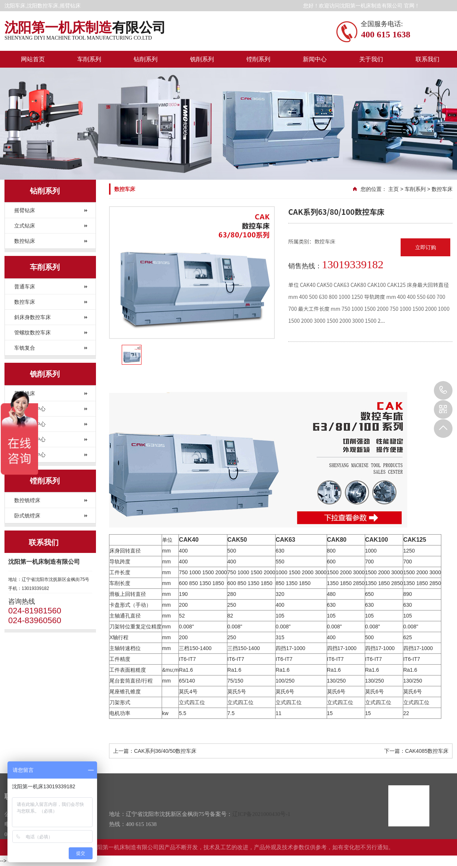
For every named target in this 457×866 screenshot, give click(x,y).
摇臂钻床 (24, 210)
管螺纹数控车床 (32, 332)
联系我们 (427, 59)
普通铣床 (24, 393)
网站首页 (33, 59)
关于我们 (371, 59)
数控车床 (24, 302)
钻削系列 (146, 59)
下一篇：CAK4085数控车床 (416, 751)
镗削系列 (258, 59)
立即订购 (425, 247)
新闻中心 (315, 59)
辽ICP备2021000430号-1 (261, 814)
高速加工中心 (30, 455)
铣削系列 (202, 59)
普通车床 (24, 287)
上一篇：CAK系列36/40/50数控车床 (154, 751)
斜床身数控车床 (32, 317)
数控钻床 (24, 241)
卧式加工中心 (30, 424)
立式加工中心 (30, 409)
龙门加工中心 (30, 439)
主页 (393, 189)
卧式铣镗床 (27, 516)
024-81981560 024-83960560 (443, 390)
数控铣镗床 (27, 500)
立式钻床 (24, 226)
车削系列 (89, 59)
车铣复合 (24, 348)
